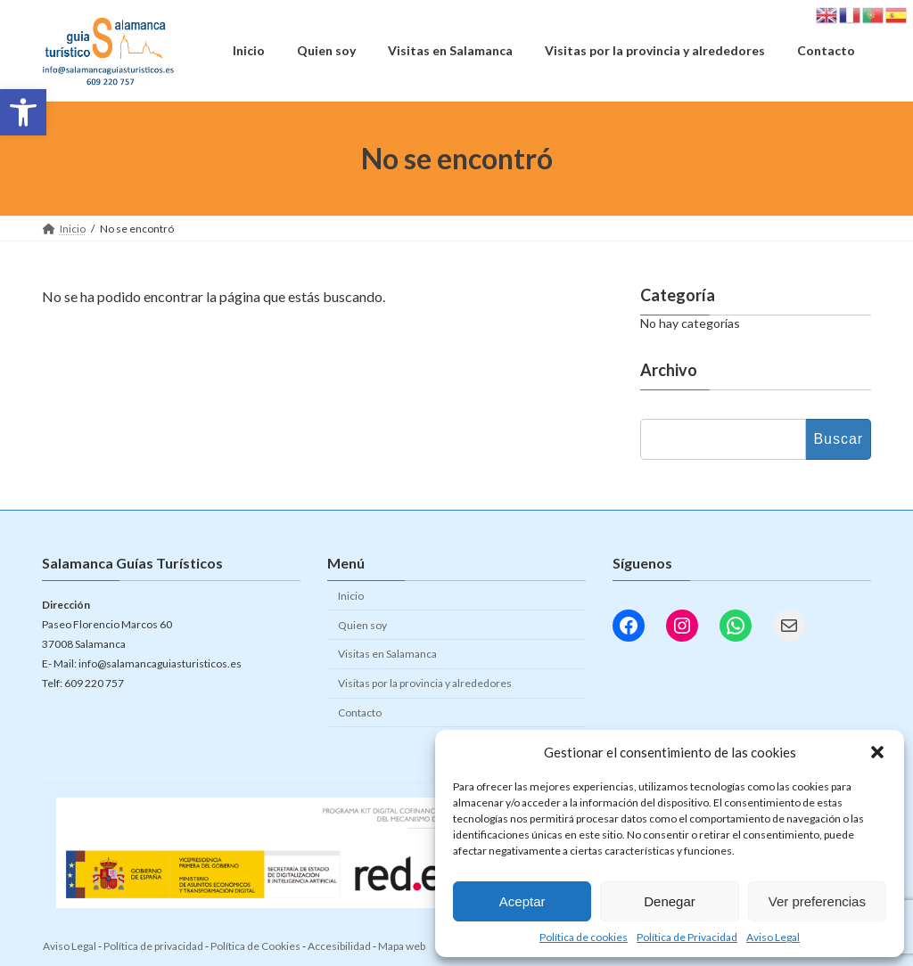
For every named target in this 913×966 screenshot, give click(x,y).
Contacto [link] (360, 712)
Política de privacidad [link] (153, 946)
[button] (877, 752)
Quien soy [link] (362, 625)
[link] (23, 112)
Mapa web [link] (401, 946)
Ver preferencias (817, 901)
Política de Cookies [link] (255, 946)
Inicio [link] (351, 595)
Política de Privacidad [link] (687, 937)
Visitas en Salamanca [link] (387, 653)
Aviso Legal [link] (773, 937)
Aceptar (522, 901)
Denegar (669, 901)
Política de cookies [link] (583, 937)
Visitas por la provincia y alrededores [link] (425, 683)
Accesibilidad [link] (339, 946)
